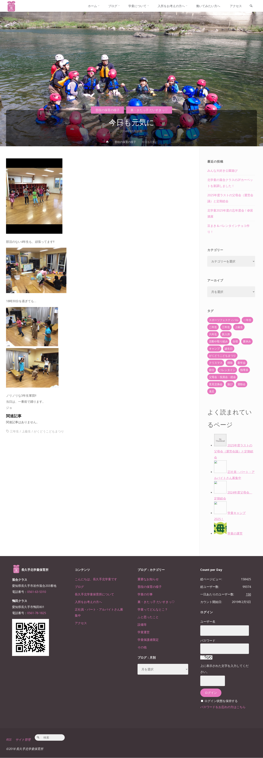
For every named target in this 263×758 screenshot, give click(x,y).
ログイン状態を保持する (221, 701)
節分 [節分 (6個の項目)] (211, 370)
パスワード (207, 640)
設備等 (142, 624)
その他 (142, 647)
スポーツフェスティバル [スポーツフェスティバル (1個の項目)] (224, 320)
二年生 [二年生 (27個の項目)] (213, 327)
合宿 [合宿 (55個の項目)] (235, 341)
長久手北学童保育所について (94, 594)
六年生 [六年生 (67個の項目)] (213, 334)
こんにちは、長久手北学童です (96, 579)
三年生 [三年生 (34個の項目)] (226, 327)
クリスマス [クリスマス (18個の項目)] (215, 363)
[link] (251, 6)
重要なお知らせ (148, 579)
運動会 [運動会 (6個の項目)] (242, 384)
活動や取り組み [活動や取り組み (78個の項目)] (218, 341)
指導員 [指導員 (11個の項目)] (244, 370)
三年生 (14, 431)
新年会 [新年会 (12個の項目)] (242, 363)
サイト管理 (23, 740)
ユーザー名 (207, 621)
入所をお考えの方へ (88, 602)
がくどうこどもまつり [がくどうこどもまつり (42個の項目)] (222, 355)
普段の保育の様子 (107, 110)
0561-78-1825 (36, 613)
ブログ (79, 587)
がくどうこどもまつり (49, 431)
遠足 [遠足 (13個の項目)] (211, 391)
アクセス (81, 623)
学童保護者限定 (148, 640)
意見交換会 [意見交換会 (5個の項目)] (215, 384)
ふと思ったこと (148, 617)
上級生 (26, 431)
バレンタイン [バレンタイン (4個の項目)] (227, 370)
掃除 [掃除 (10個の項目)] (230, 363)
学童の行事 (145, 594)
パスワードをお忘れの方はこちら (223, 707)
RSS (8, 740)
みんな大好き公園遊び (222, 170)
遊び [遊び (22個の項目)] (230, 384)
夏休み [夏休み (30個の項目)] (247, 341)
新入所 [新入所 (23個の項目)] (226, 334)
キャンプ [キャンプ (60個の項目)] (214, 348)
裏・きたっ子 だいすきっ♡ (149, 110)
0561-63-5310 (36, 592)
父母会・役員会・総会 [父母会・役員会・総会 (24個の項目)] (222, 377)
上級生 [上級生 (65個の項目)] (239, 327)
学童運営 (144, 632)
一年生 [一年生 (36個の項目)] (247, 320)
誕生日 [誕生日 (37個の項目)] (229, 348)
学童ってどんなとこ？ (153, 609)
